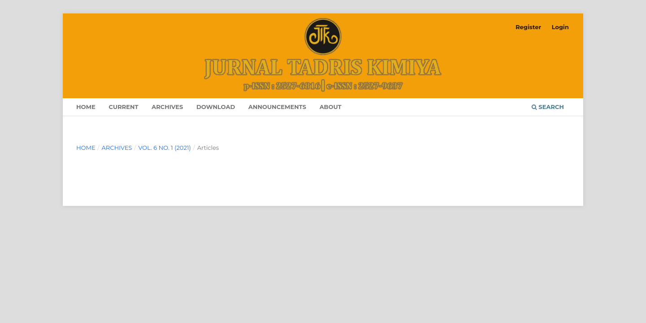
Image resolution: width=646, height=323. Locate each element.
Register (528, 27)
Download (215, 106)
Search (548, 106)
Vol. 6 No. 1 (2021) (164, 147)
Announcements (277, 106)
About (330, 106)
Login (560, 27)
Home (86, 106)
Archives (167, 106)
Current (123, 106)
